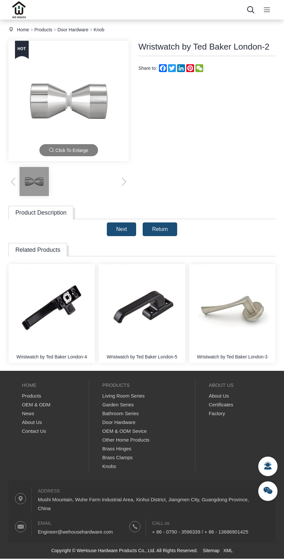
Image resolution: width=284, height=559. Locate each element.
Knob (99, 29)
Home (23, 29)
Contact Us (34, 431)
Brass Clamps (117, 457)
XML (228, 550)
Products (43, 29)
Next (121, 229)
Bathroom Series (120, 413)
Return (160, 229)
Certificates (221, 404)
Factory (217, 413)
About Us (32, 422)
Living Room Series (123, 396)
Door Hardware (73, 29)
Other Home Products (125, 440)
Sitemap (211, 550)
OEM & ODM (36, 404)
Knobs (109, 466)
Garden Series (118, 404)
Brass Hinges (116, 448)
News (28, 413)
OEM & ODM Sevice (124, 431)
